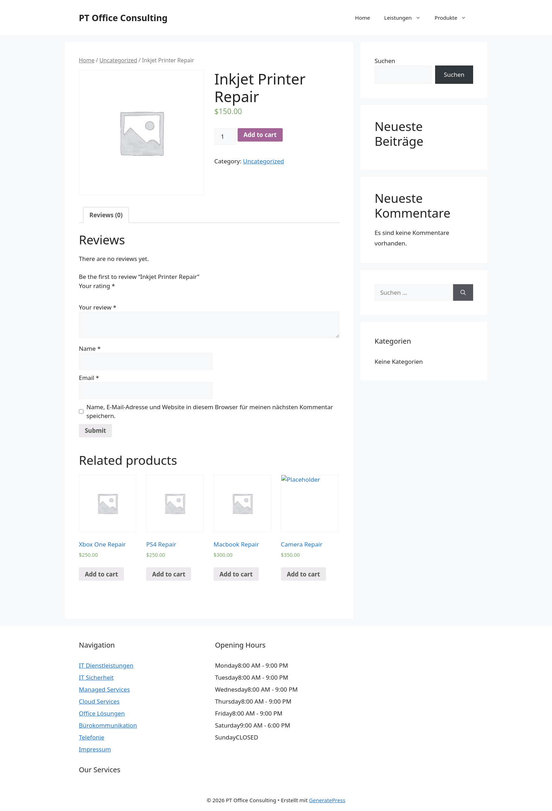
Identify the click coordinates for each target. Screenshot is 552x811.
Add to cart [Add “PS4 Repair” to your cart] (168, 574)
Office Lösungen (102, 713)
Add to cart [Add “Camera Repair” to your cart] (303, 574)
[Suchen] (463, 292)
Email (89, 378)
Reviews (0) (106, 215)
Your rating (97, 286)
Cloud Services (99, 701)
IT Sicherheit (96, 677)
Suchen (385, 61)
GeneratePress (327, 800)
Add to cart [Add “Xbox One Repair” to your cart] (101, 574)
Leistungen (405, 17)
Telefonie (91, 737)
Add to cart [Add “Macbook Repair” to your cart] (236, 574)
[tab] (106, 215)
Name (90, 348)
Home (362, 17)
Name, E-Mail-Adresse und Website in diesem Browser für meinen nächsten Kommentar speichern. (210, 411)
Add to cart (260, 135)
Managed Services (104, 689)
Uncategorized (118, 60)
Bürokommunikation (108, 725)
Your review (97, 307)
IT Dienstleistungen (106, 665)
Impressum (95, 749)
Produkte (454, 17)
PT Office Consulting (123, 18)
